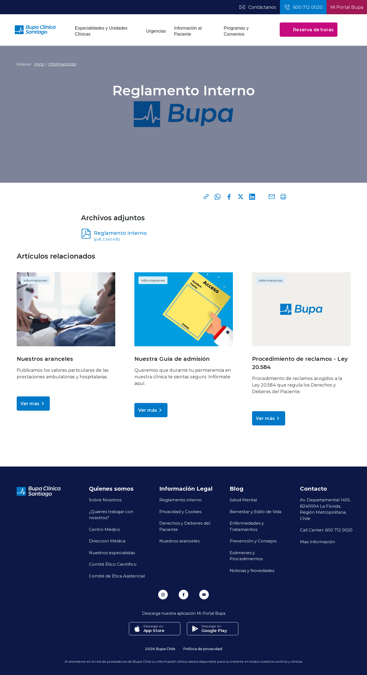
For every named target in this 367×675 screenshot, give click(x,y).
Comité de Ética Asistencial (117, 576)
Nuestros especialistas (112, 552)
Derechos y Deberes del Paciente (184, 526)
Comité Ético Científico (113, 564)
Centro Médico (104, 529)
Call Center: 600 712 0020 (326, 530)
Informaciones (62, 64)
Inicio (39, 64)
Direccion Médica (107, 541)
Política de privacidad (202, 648)
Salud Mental (243, 499)
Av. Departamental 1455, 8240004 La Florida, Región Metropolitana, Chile (325, 509)
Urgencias (156, 31)
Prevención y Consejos (253, 541)
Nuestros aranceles (179, 541)
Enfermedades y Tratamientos (247, 526)
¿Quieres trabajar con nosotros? (111, 514)
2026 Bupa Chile (160, 648)
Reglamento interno (180, 499)
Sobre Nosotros (105, 499)
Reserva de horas (309, 29)
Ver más (33, 403)
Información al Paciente (188, 31)
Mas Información (317, 541)
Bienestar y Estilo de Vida (255, 511)
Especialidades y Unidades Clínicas (101, 31)
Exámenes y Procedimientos (246, 556)
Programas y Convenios (236, 31)
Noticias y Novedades (252, 570)
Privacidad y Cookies (180, 511)
